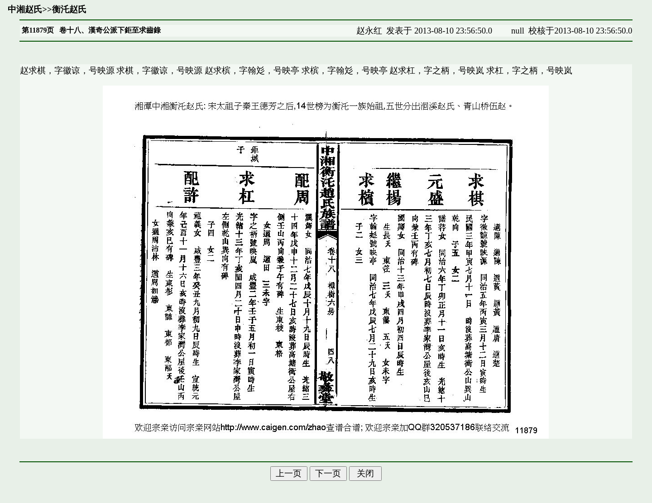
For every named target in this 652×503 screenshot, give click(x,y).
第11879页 (38, 30)
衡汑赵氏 (69, 9)
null (517, 30)
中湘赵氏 (25, 9)
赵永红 (369, 30)
